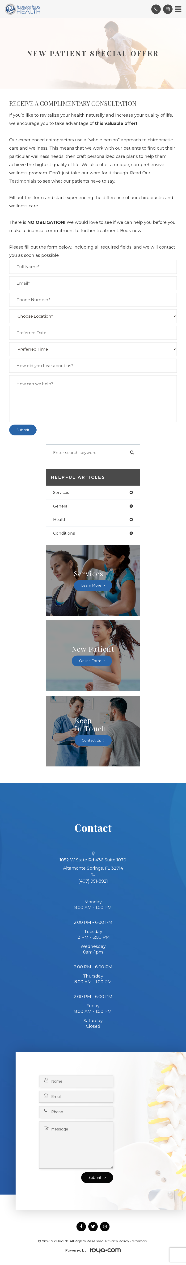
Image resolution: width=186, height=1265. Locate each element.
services (61, 492)
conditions (64, 533)
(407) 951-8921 (93, 881)
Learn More (91, 585)
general (61, 506)
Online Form (90, 661)
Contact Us (91, 740)
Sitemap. (140, 1241)
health (60, 519)
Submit (95, 1177)
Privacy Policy (117, 1241)
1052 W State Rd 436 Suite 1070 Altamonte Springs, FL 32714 (93, 864)
